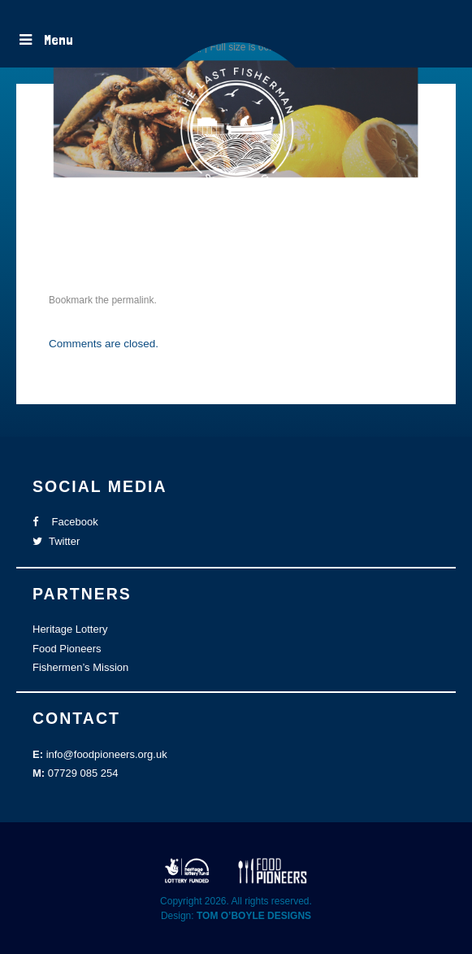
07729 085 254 (83, 773)
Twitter (56, 541)
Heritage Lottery (70, 629)
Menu (44, 39)
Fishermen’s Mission (80, 667)
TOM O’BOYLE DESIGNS (254, 915)
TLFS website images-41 (146, 237)
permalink (132, 300)
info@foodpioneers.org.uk (106, 754)
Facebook (65, 522)
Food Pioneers (67, 649)
